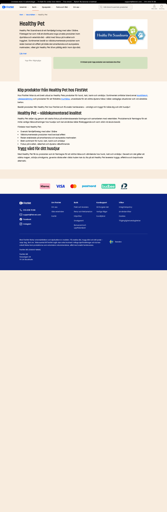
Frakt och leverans (81, 449)
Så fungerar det (102, 449)
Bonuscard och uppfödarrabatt (80, 468)
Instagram (27, 466)
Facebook (27, 461)
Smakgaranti (79, 462)
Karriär (53, 458)
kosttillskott (142, 337)
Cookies (122, 458)
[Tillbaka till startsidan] (8, 7)
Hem (21, 14)
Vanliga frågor (101, 453)
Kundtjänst (100, 458)
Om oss (54, 449)
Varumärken (30, 14)
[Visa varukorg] (163, 7)
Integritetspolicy (125, 449)
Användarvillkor (125, 453)
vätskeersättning (25, 340)
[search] (101, 7)
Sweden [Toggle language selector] (115, 483)
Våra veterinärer (57, 453)
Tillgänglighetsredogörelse (129, 462)
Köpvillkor (78, 458)
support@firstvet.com (133, 2)
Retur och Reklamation (83, 453)
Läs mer (23, 53)
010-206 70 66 (29, 452)
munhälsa (65, 340)
